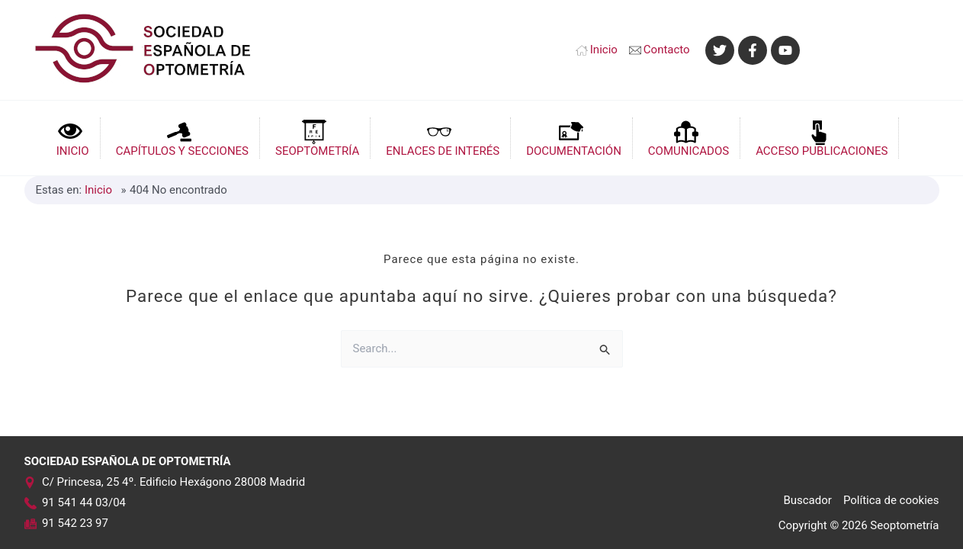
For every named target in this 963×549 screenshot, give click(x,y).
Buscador (807, 500)
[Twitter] (719, 50)
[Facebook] (752, 50)
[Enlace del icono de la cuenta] (877, 50)
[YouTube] (785, 50)
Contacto (667, 49)
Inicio (604, 49)
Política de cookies (891, 500)
